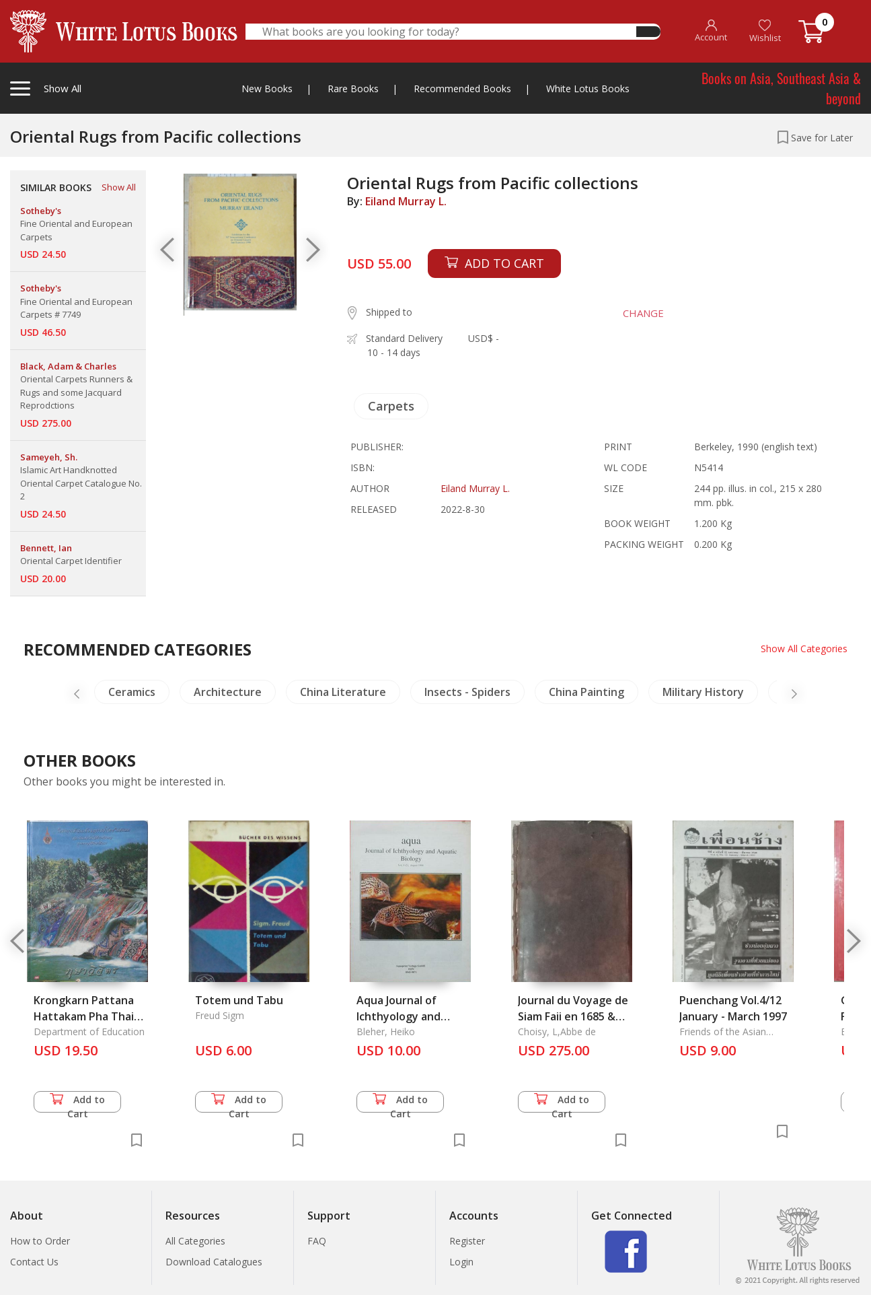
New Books (267, 88)
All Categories (195, 1240)
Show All (119, 187)
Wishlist (765, 31)
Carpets (391, 406)
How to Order (40, 1240)
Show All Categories (804, 648)
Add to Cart (77, 1103)
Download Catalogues (213, 1261)
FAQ (316, 1240)
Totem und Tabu (239, 1000)
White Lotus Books (588, 88)
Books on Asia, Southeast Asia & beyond (781, 88)
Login (461, 1261)
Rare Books (353, 88)
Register (467, 1240)
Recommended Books (462, 88)
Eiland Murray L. (406, 201)
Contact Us (34, 1261)
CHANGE (643, 313)
